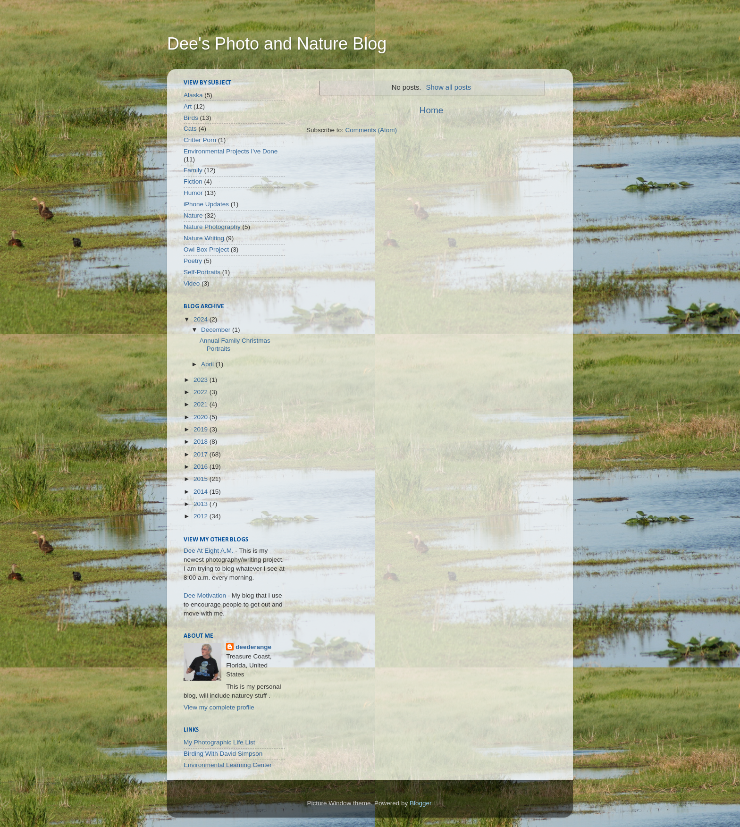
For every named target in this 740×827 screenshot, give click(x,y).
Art (188, 106)
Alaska (193, 95)
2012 (201, 516)
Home (431, 110)
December (216, 329)
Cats (190, 128)
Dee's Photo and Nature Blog (277, 43)
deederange (253, 646)
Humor (193, 192)
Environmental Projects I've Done (231, 151)
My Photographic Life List (219, 742)
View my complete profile (219, 707)
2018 (201, 441)
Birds (191, 117)
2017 (201, 454)
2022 (201, 392)
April (208, 364)
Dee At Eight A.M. (209, 550)
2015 (201, 478)
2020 (201, 417)
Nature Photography (212, 226)
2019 (201, 429)
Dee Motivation (205, 595)
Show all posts (448, 87)
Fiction (193, 181)
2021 (201, 404)
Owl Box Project (206, 249)
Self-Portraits (202, 272)
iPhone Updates (206, 204)
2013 (201, 503)
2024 (201, 319)
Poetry (193, 260)
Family (193, 170)
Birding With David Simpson (223, 753)
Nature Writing (204, 238)
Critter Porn (200, 139)
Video (192, 283)
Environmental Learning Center (228, 764)
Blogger (420, 803)
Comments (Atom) (371, 130)
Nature (193, 215)
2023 (201, 379)
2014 (201, 491)
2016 (201, 466)
